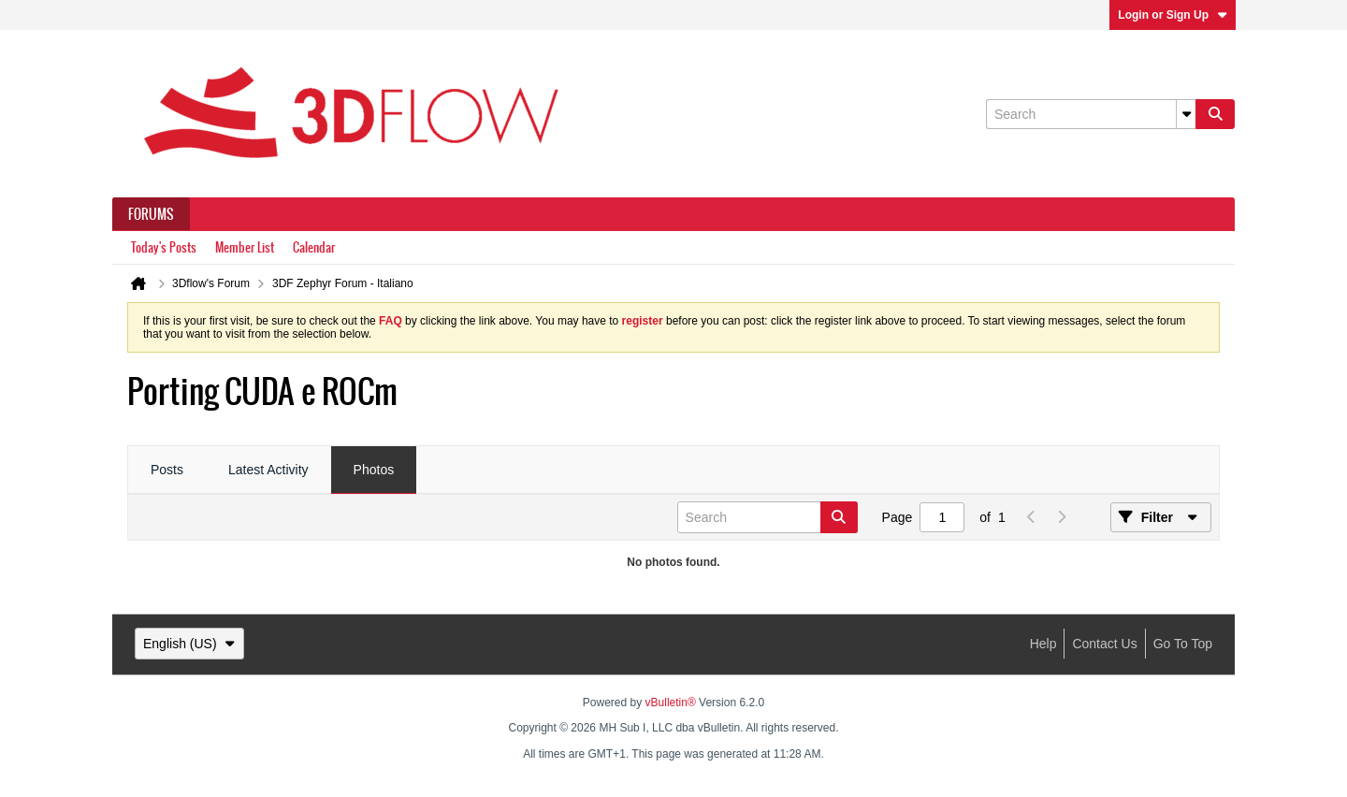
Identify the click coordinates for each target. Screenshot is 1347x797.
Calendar (314, 247)
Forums (151, 214)
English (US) (189, 643)
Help (1043, 643)
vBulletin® (670, 702)
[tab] (167, 470)
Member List (244, 247)
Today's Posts (163, 247)
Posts (167, 469)
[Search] (1090, 114)
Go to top (1182, 643)
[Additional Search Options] (1186, 114)
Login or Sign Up (1172, 15)
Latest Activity (268, 469)
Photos (374, 469)
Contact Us (1104, 643)
